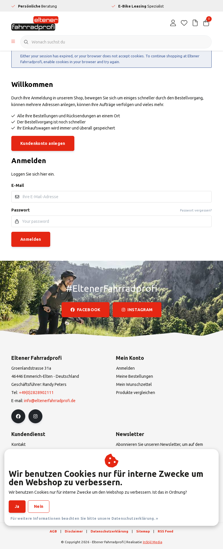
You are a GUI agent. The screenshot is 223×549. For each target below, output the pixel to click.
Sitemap (143, 531)
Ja (17, 506)
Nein (38, 506)
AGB (53, 531)
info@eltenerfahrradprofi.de (49, 400)
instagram (137, 309)
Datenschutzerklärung (109, 531)
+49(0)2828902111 (36, 392)
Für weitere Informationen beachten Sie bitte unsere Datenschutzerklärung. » (84, 518)
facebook (85, 309)
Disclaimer (74, 531)
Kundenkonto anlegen (42, 143)
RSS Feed (165, 531)
